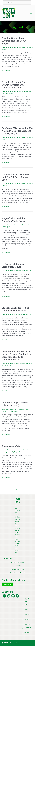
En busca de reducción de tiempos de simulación (15, 309)
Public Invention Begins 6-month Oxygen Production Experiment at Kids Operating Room (16, 355)
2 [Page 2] (17, 487)
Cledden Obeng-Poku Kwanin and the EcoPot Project (14, 41)
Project (23, 47)
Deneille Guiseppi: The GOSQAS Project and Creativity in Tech (14, 85)
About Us (17, 47)
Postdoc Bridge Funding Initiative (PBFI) (15, 404)
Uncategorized (24, 363)
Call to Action (18, 409)
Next (18, 490)
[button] (7, 584)
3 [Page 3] (21, 487)
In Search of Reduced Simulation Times (13, 265)
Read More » (6, 70)
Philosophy (24, 91)
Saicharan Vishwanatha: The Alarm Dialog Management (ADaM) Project (17, 131)
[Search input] (17, 2)
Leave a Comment (7, 47)
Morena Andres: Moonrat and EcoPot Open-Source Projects (15, 177)
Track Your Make (11, 446)
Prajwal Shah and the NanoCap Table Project (14, 219)
